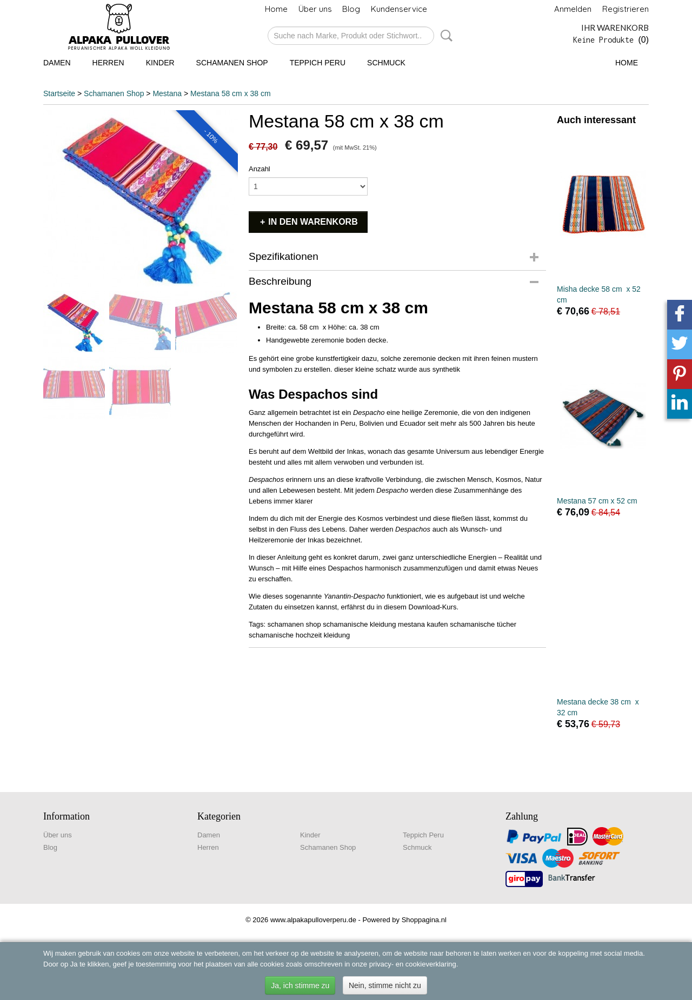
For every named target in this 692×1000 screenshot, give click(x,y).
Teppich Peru (317, 62)
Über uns (315, 9)
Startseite (59, 93)
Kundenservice (399, 9)
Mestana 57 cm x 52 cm (597, 500)
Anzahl (259, 169)
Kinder (160, 62)
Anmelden (572, 9)
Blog (351, 9)
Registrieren (625, 9)
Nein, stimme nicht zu (385, 985)
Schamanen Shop (232, 62)
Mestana (167, 93)
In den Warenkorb (312, 221)
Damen (57, 62)
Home (276, 9)
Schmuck (386, 62)
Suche (444, 36)
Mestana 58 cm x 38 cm (230, 93)
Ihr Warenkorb (615, 27)
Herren (108, 62)
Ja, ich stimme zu (300, 985)
